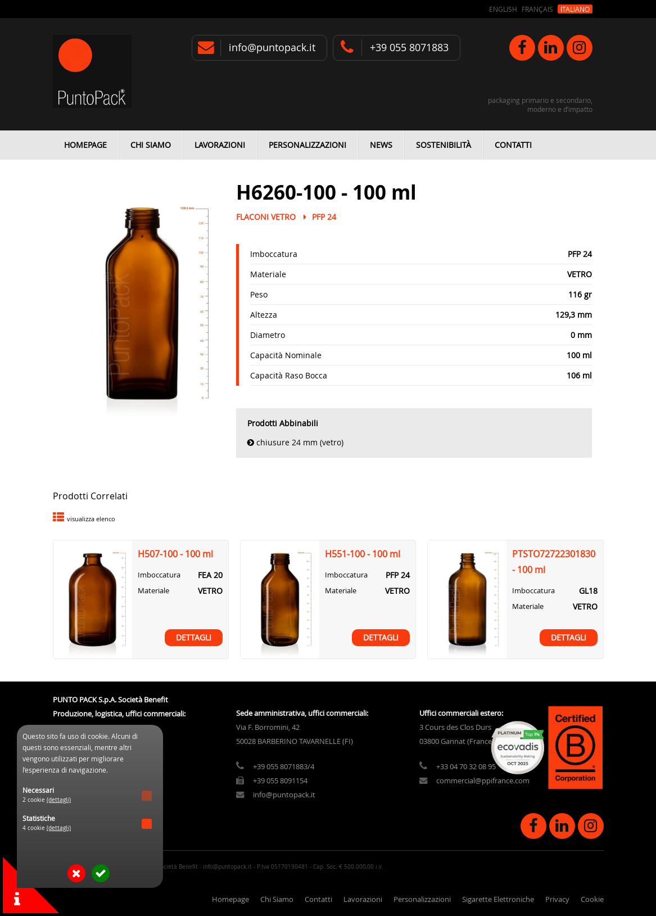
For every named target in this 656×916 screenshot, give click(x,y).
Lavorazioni (219, 144)
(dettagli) (59, 800)
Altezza (263, 314)
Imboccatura (273, 254)
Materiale (268, 274)
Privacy (557, 899)
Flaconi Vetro (266, 216)
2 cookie (46, 800)
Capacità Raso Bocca (288, 375)
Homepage (85, 144)
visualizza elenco (91, 519)
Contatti (513, 144)
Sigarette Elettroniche (498, 899)
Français (537, 8)
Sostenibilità (443, 144)
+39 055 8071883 (409, 47)
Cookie (592, 899)
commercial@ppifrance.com (483, 781)
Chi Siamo (150, 144)
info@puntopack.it (272, 47)
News (381, 144)
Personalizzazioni (307, 144)
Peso (259, 294)
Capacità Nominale (286, 355)
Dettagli (193, 638)
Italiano (575, 8)
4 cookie (46, 828)
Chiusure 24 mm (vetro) (299, 442)
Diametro (267, 335)
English (503, 8)
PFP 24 (324, 216)
